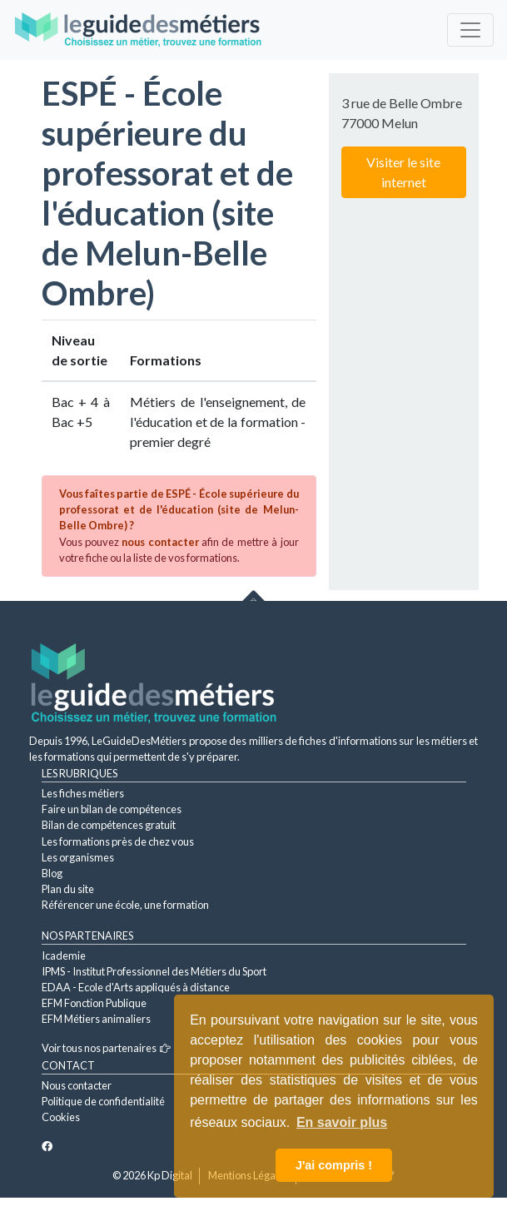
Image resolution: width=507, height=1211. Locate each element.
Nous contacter (77, 1085)
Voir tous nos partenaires (106, 1048)
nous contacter (160, 541)
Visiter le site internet (403, 172)
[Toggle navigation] (470, 30)
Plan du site (68, 889)
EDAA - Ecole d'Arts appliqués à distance (136, 987)
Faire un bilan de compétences (111, 809)
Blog (52, 873)
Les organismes (78, 857)
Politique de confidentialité (103, 1101)
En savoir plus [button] (341, 1122)
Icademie (64, 955)
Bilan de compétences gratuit (109, 824)
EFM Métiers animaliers (96, 1018)
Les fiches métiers (83, 793)
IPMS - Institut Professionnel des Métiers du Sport (154, 971)
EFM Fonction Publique (94, 1003)
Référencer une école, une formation (125, 904)
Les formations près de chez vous (118, 841)
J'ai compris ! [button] (334, 1165)
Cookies (61, 1117)
